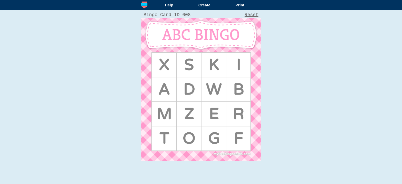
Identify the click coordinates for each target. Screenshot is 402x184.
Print (240, 5)
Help (169, 5)
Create (204, 5)
